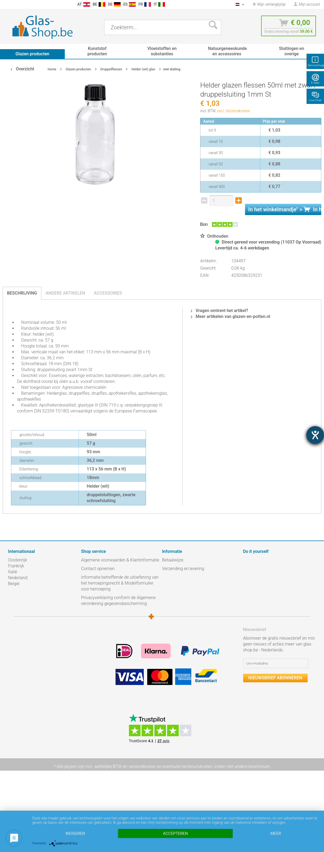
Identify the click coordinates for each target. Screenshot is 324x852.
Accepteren (175, 833)
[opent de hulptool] (315, 435)
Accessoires (108, 293)
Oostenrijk (17, 560)
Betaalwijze (172, 560)
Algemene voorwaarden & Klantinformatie (120, 560)
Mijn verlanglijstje (269, 4)
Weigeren (75, 833)
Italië (12, 571)
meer (275, 833)
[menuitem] (5, 4)
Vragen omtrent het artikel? (219, 310)
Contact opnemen (98, 568)
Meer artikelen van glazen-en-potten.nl (230, 316)
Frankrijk (16, 565)
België (13, 583)
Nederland (17, 577)
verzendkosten (142, 766)
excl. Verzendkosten (233, 111)
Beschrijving (22, 293)
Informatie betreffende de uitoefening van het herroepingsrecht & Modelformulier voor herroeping (120, 583)
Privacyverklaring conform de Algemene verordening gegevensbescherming (118, 600)
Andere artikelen (65, 293)
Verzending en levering (183, 568)
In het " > (284, 209)
